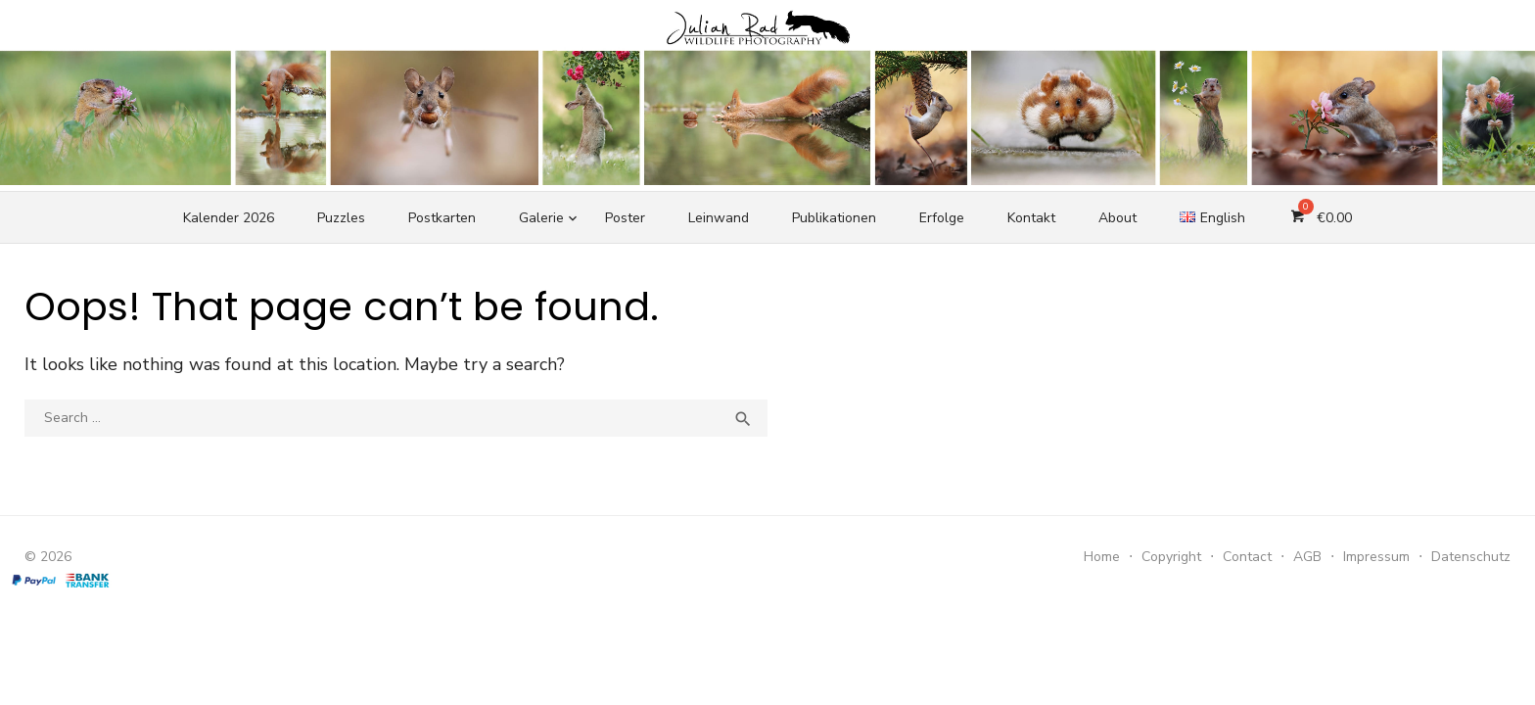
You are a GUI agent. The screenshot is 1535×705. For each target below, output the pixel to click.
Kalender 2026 (228, 218)
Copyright (1171, 556)
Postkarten (442, 218)
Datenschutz (1471, 556)
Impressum (1376, 556)
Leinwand (718, 218)
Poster (625, 218)
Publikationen (834, 218)
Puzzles (341, 218)
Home (1102, 556)
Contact (1247, 556)
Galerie (541, 218)
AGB (1307, 556)
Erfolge (941, 218)
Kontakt (1031, 218)
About (1117, 218)
